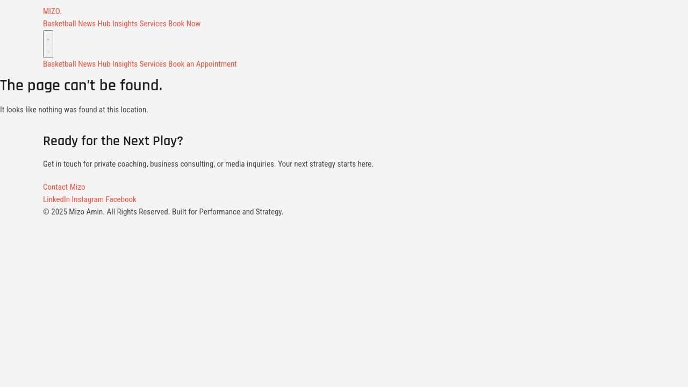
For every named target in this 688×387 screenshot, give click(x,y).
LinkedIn (56, 199)
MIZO (52, 11)
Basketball (59, 23)
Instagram (87, 199)
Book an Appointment (202, 64)
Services (153, 23)
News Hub (94, 23)
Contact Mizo (64, 187)
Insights (125, 23)
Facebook (121, 199)
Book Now (184, 23)
